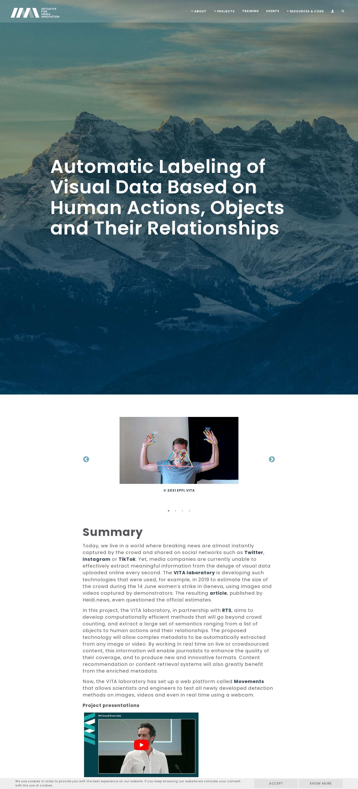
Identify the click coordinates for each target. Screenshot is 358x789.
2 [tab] (175, 510)
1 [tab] (168, 510)
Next (271, 459)
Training (248, 11)
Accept (272, 783)
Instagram (97, 559)
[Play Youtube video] (131, 738)
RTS (227, 610)
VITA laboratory (195, 572)
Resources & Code (305, 11)
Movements (249, 681)
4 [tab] (189, 510)
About (198, 11)
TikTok (127, 559)
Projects (224, 11)
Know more (319, 783)
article (219, 593)
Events (270, 11)
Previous (86, 459)
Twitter (254, 552)
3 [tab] (182, 510)
